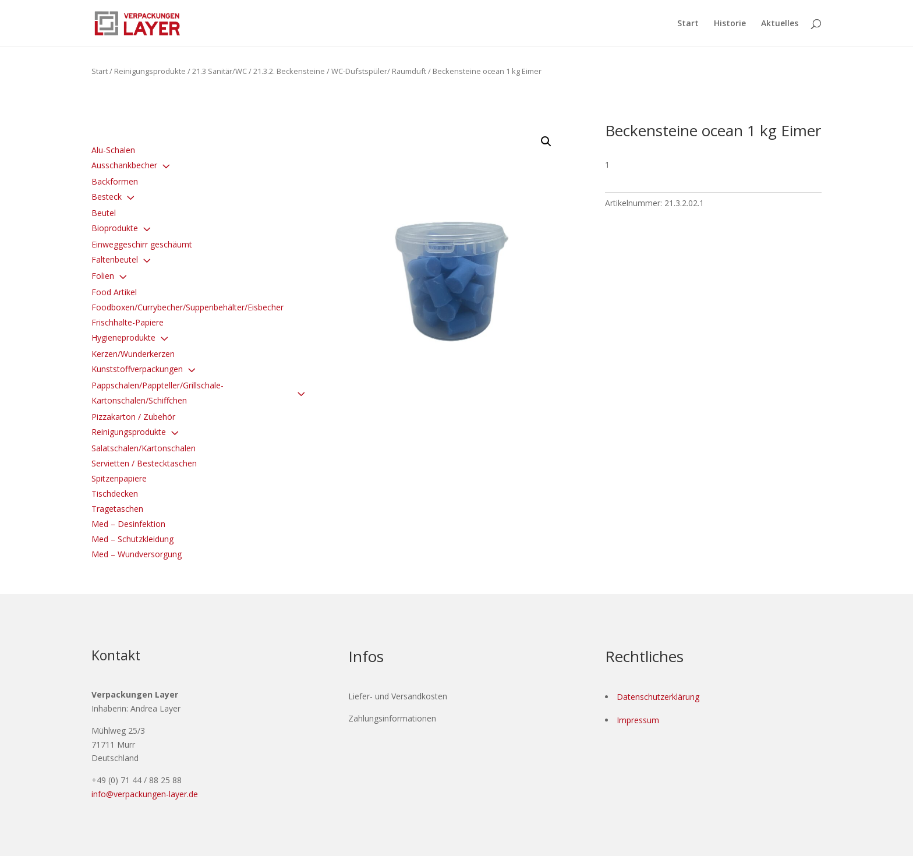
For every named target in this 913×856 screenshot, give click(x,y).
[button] (546, 141)
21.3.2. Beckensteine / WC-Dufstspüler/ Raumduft (339, 71)
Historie (730, 24)
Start (688, 24)
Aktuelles (779, 24)
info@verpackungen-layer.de (144, 794)
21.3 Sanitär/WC (219, 71)
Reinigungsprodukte (150, 71)
